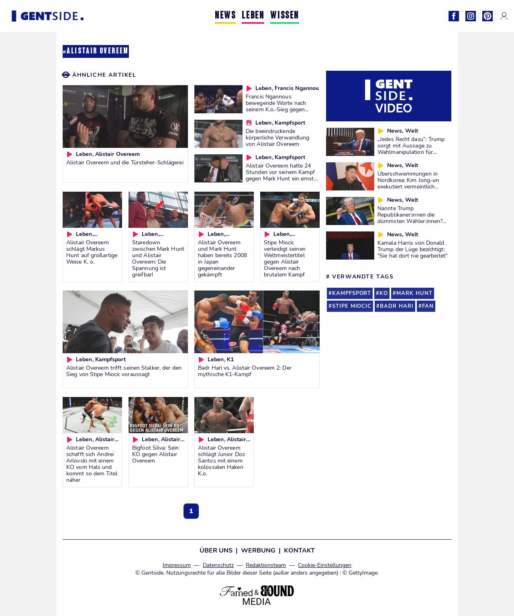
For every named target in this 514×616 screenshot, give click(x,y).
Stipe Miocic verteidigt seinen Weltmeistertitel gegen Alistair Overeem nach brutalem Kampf (285, 258)
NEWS (225, 15)
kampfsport (351, 293)
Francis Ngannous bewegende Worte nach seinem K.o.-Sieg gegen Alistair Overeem (276, 106)
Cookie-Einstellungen (324, 565)
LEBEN (253, 15)
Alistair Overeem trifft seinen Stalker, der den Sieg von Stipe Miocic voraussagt (124, 371)
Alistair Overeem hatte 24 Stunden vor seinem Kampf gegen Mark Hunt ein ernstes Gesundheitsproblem (283, 175)
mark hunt (414, 293)
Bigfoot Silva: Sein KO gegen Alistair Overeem (155, 454)
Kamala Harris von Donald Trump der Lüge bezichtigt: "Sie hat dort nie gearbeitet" (412, 249)
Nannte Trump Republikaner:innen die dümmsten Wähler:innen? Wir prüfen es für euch (410, 217)
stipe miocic (351, 306)
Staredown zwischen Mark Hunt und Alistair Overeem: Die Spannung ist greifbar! (158, 258)
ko (383, 293)
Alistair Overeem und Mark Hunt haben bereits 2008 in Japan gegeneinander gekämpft (222, 258)
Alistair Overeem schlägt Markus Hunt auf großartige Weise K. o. (91, 252)
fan (428, 306)
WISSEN (284, 15)
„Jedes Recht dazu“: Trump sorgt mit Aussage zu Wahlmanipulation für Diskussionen (411, 148)
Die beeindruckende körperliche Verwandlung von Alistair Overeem (277, 137)
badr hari (397, 306)
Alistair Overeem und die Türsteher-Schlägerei (125, 162)
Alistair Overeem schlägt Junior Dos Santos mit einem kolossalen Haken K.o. (221, 460)
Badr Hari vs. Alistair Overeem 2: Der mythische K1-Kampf (245, 371)
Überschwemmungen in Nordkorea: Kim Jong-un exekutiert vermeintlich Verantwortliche (408, 183)
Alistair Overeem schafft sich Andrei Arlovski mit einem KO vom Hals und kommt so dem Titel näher (91, 464)
